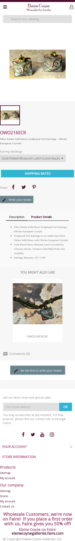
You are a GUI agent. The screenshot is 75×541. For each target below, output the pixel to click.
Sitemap (5, 473)
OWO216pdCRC (37, 336)
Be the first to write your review (38, 370)
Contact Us (7, 506)
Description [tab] (16, 217)
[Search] (37, 19)
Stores (4, 496)
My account (7, 478)
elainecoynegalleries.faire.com (37, 533)
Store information (19, 457)
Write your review (16, 200)
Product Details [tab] (41, 217)
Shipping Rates (37, 173)
